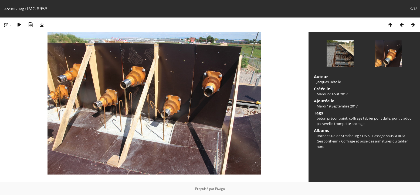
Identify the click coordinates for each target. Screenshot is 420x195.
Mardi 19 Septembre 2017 (337, 106)
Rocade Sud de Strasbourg (338, 135)
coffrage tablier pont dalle (369, 118)
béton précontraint (332, 118)
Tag (21, 8)
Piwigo (220, 188)
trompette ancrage (349, 123)
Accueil (9, 8)
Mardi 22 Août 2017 (332, 94)
